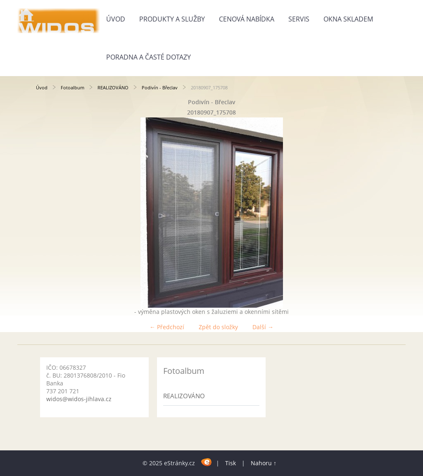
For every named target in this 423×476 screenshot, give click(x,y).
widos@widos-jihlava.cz (79, 399)
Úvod (115, 19)
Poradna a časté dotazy (148, 57)
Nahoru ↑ (263, 463)
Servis (298, 19)
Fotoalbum (72, 87)
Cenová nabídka (246, 19)
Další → (262, 327)
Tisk (230, 463)
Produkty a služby (172, 19)
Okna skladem (348, 19)
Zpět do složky (218, 327)
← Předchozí (167, 327)
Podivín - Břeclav (160, 87)
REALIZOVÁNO (112, 87)
